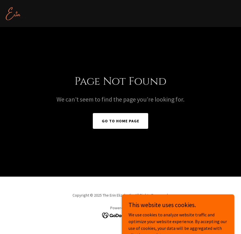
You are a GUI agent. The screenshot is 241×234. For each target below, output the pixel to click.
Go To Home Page (120, 120)
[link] (15, 13)
